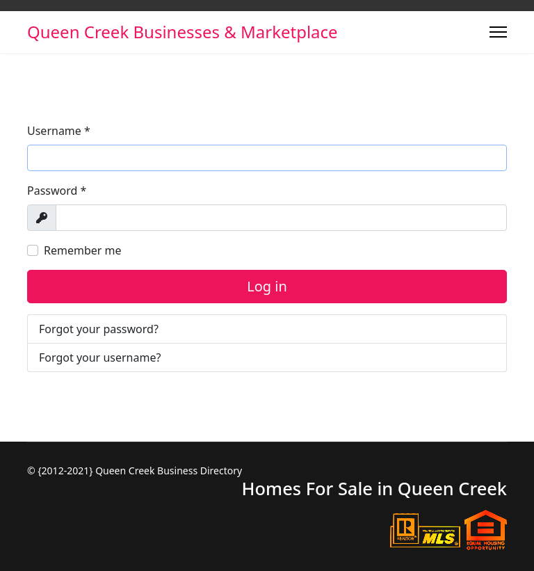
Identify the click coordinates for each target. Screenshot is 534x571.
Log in (267, 286)
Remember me (83, 250)
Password (56, 190)
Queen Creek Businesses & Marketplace (182, 32)
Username (58, 130)
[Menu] (498, 32)
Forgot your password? (99, 329)
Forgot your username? (100, 357)
